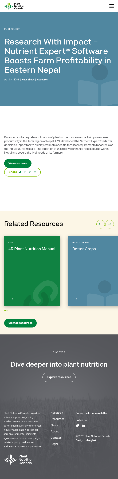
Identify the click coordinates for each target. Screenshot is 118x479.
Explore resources (59, 377)
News (54, 425)
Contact (56, 438)
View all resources (20, 323)
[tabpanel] (32, 271)
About (55, 431)
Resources (57, 419)
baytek (92, 440)
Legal (54, 444)
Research (57, 413)
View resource (17, 163)
